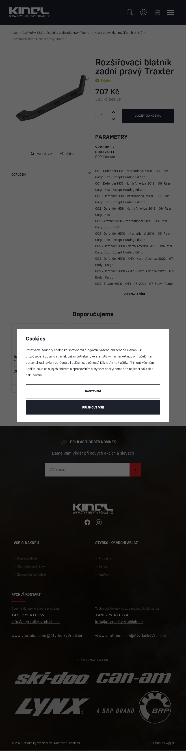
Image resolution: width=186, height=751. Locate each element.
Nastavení (93, 391)
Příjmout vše (93, 407)
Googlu (64, 362)
